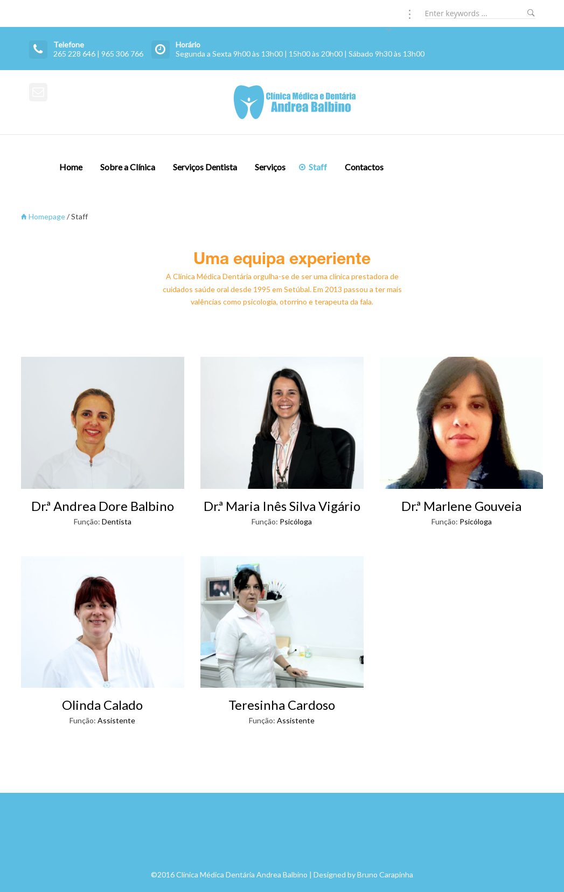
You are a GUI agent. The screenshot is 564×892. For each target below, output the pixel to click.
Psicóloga (296, 521)
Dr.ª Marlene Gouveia (461, 506)
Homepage (43, 216)
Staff (318, 167)
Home (70, 167)
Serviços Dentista (205, 167)
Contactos (364, 167)
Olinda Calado (102, 705)
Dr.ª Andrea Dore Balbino (102, 506)
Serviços (270, 167)
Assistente (116, 720)
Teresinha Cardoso (281, 705)
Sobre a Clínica (127, 167)
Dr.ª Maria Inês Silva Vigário (282, 506)
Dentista (116, 521)
